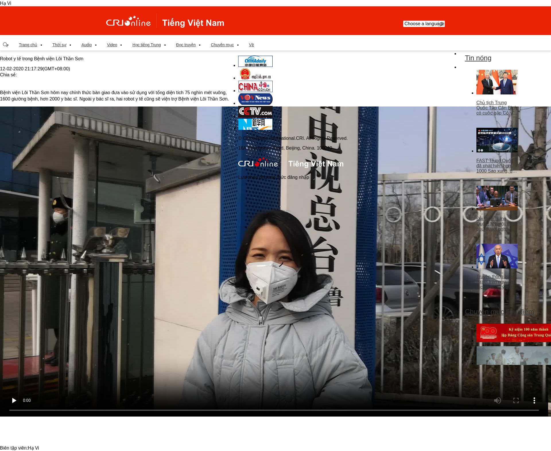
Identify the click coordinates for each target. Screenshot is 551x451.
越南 (165, 20)
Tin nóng (478, 58)
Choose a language (424, 24)
